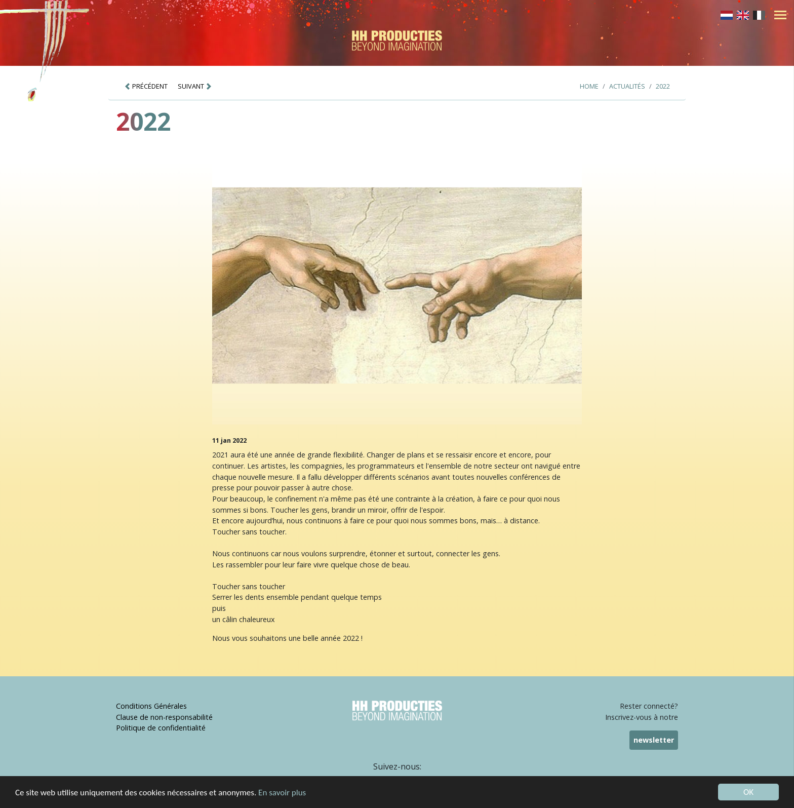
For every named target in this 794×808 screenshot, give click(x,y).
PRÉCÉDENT (146, 86)
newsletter (653, 740)
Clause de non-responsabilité (164, 717)
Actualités (627, 86)
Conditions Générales (151, 706)
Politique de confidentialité (161, 728)
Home (589, 86)
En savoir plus (282, 793)
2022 (663, 86)
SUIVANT (195, 86)
